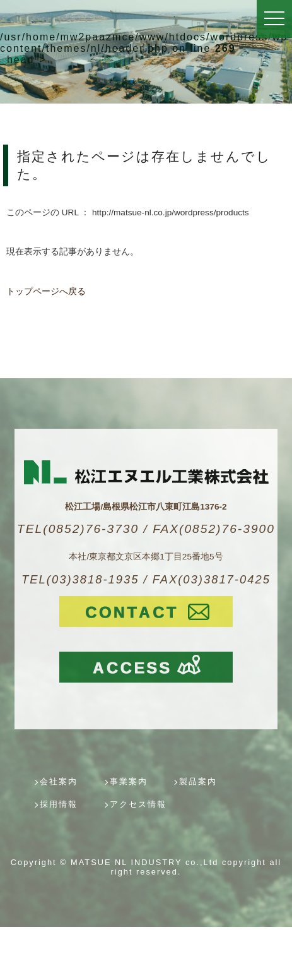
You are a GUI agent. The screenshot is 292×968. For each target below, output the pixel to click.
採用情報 (59, 804)
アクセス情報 (138, 804)
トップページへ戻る (46, 291)
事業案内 (129, 781)
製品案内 (198, 781)
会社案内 (59, 781)
